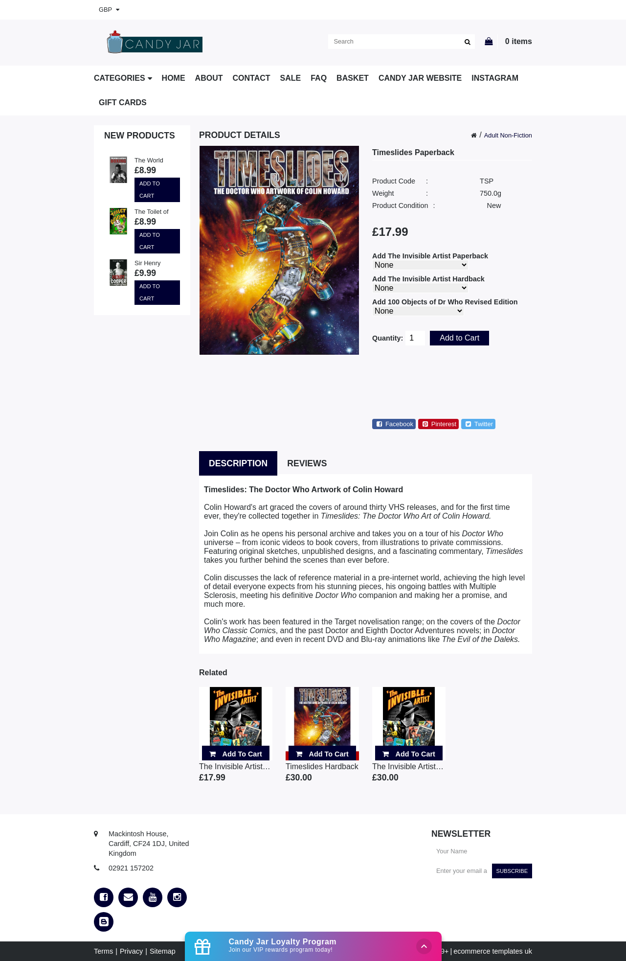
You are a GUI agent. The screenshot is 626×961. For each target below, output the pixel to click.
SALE (290, 78)
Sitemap (163, 951)
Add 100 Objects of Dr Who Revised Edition (444, 302)
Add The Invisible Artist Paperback (430, 256)
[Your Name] (481, 851)
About (209, 78)
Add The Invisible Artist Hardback (428, 279)
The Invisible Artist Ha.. (409, 766)
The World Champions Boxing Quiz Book (151, 161)
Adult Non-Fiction (508, 135)
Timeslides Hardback (322, 766)
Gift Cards (123, 102)
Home (173, 78)
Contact (251, 78)
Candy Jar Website (420, 78)
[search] (401, 41)
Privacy (131, 951)
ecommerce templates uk (492, 951)
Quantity (386, 338)
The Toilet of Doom (151, 212)
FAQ (319, 78)
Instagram (494, 78)
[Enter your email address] (461, 871)
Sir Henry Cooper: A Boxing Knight (153, 263)
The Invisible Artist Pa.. (235, 766)
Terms (103, 951)
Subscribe (512, 871)
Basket (352, 78)
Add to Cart (149, 190)
